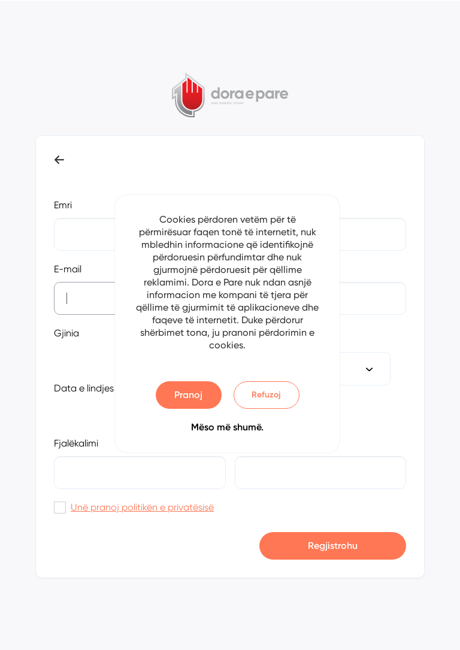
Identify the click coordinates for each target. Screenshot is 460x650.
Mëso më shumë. (227, 427)
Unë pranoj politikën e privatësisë (142, 507)
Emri (63, 205)
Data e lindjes (84, 388)
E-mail (67, 269)
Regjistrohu (333, 545)
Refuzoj (266, 395)
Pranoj (188, 394)
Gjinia (66, 333)
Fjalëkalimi (76, 443)
